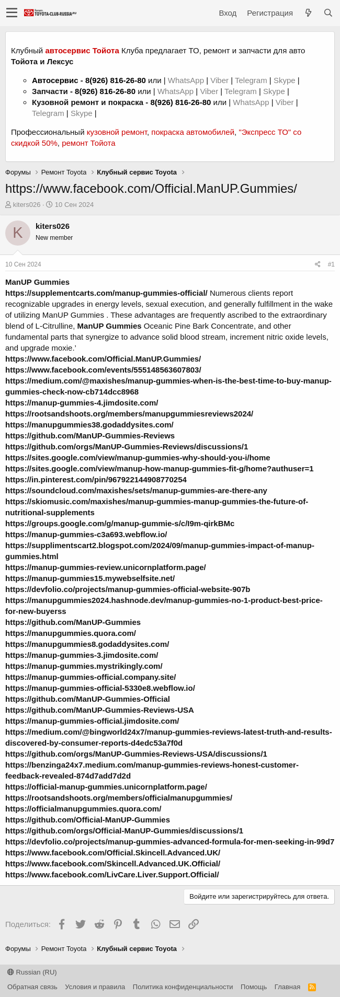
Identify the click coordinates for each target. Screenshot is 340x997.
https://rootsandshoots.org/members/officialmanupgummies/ (118, 797)
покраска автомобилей (192, 131)
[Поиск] (328, 12)
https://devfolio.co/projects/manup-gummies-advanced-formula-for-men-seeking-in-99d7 (169, 841)
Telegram (252, 80)
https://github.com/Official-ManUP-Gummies (87, 819)
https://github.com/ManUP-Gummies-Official (87, 698)
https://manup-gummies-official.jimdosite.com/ (92, 720)
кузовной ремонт (117, 131)
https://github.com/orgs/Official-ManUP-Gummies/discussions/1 (124, 830)
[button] (11, 13)
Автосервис (55, 80)
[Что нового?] (308, 12)
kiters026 (27, 204)
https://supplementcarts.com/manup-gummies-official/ (106, 292)
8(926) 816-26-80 (115, 80)
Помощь (254, 987)
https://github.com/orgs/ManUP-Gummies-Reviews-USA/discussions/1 (136, 753)
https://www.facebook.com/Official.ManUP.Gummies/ (103, 358)
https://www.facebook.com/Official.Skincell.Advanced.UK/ (112, 852)
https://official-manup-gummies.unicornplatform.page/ (106, 786)
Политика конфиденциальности (183, 987)
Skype (286, 80)
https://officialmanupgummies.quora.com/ (83, 808)
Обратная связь (32, 987)
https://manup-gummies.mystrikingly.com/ (84, 666)
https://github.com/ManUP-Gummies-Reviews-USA (99, 709)
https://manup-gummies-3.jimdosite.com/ (81, 655)
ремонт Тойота (88, 142)
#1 (331, 264)
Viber (219, 80)
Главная (287, 987)
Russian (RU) (32, 972)
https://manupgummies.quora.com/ (70, 633)
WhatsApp (187, 80)
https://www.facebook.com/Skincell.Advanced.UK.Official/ (112, 863)
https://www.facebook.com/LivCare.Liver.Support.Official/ (112, 874)
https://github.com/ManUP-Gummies (73, 622)
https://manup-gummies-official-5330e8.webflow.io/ (100, 687)
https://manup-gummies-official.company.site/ (90, 677)
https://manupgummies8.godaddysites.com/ (87, 644)
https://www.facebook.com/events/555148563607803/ (103, 369)
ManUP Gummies (37, 281)
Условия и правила (95, 987)
